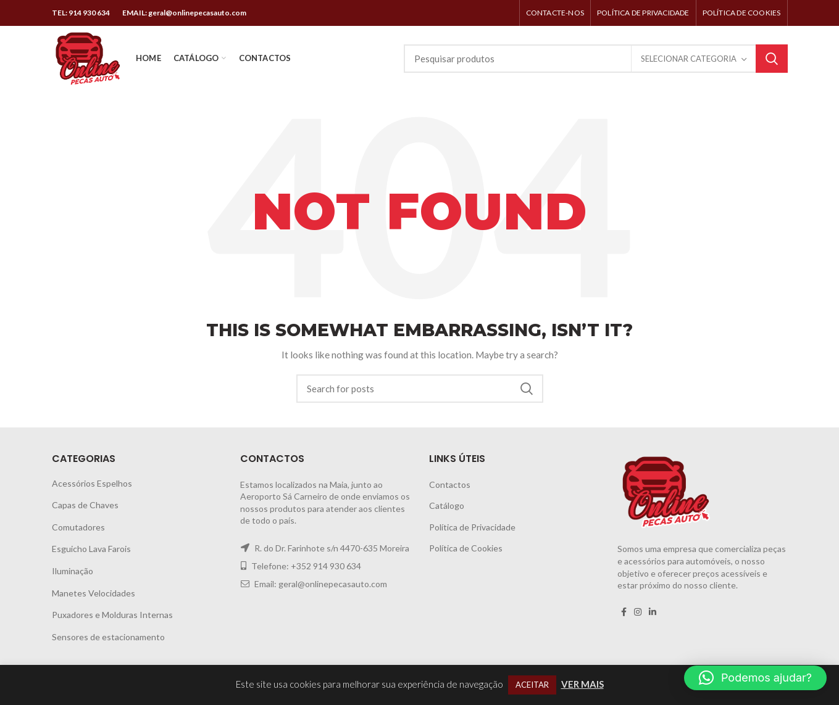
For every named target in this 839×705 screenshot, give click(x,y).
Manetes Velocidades (93, 593)
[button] (755, 678)
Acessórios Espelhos (92, 483)
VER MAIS (582, 684)
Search (772, 58)
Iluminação (72, 571)
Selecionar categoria (689, 59)
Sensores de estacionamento (108, 637)
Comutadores (78, 527)
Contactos (449, 484)
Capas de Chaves (85, 505)
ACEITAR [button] (532, 685)
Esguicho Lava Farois (91, 548)
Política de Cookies (466, 548)
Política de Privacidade (472, 527)
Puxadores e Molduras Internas (112, 614)
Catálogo (446, 505)
